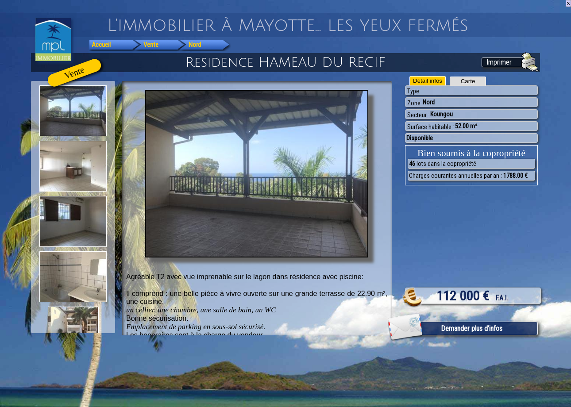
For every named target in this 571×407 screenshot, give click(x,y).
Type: (414, 91)
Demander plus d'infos (471, 328)
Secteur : (418, 115)
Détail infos (427, 80)
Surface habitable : (430, 127)
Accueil (101, 45)
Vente (150, 45)
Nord (195, 45)
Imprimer (499, 62)
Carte (468, 81)
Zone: (414, 103)
